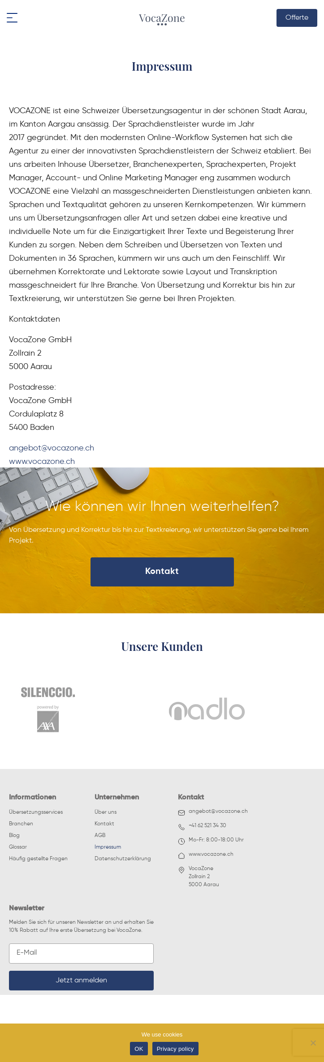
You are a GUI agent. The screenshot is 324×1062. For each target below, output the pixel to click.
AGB (100, 835)
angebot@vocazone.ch (51, 447)
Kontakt (162, 571)
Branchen (21, 824)
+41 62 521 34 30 (202, 827)
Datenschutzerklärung (123, 859)
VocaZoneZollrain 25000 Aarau (198, 877)
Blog (14, 835)
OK (138, 1048)
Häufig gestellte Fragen (38, 859)
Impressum (108, 847)
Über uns (106, 812)
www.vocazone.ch (42, 460)
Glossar (18, 847)
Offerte (296, 17)
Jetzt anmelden (81, 980)
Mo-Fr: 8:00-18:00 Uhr (211, 841)
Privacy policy (175, 1048)
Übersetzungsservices (36, 812)
